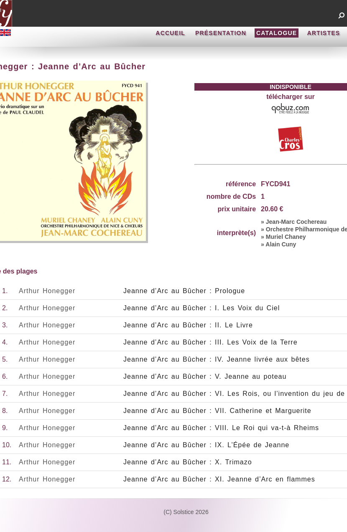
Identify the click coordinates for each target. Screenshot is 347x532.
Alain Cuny (280, 244)
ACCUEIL (170, 33)
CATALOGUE (276, 33)
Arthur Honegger (47, 290)
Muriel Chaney (286, 236)
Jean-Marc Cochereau (296, 221)
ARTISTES (323, 33)
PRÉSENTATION (220, 33)
